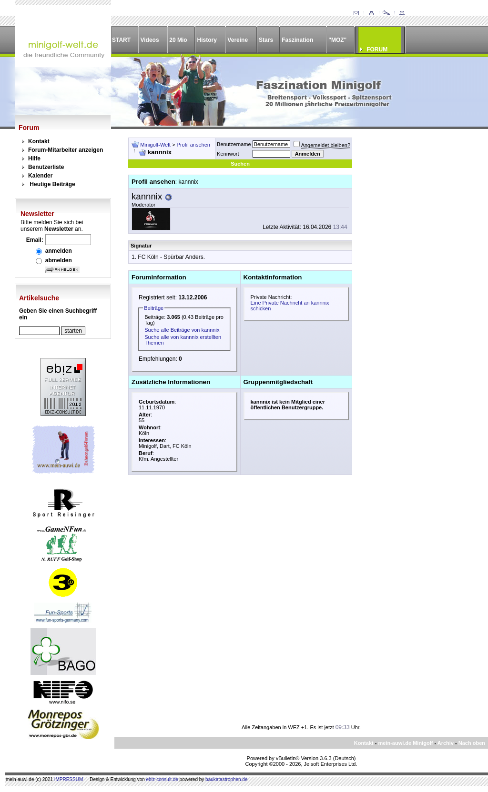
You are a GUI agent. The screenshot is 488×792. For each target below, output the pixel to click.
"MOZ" (337, 40)
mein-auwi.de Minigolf (405, 743)
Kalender (40, 175)
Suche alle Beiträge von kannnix (181, 330)
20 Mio (178, 40)
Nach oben (471, 743)
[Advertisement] (414, 280)
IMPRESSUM (68, 779)
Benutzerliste (46, 167)
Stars (266, 40)
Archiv (445, 743)
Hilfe (34, 158)
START (121, 40)
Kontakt (39, 141)
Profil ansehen (193, 145)
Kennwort (228, 154)
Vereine (237, 40)
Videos (149, 40)
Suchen (240, 164)
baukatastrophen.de (226, 779)
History (207, 40)
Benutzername (234, 144)
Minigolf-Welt (155, 145)
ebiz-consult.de (162, 779)
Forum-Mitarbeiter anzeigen (65, 150)
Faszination (297, 40)
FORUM (376, 49)
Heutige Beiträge (52, 184)
